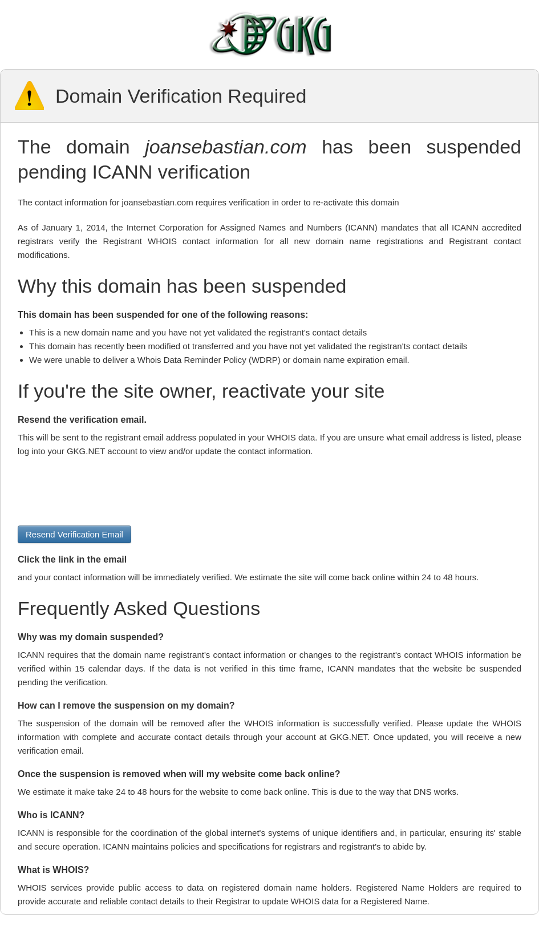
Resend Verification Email (74, 534)
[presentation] (104, 492)
